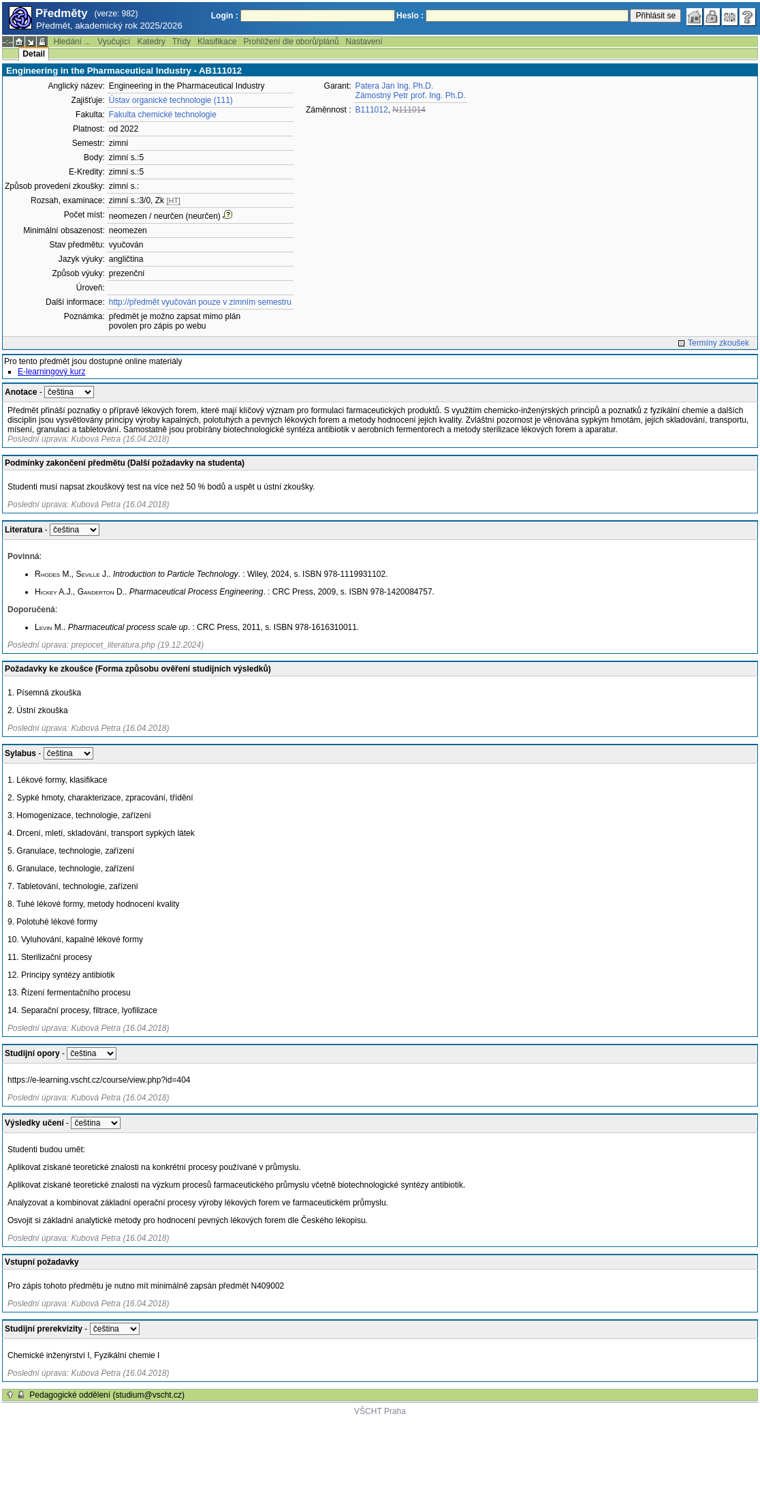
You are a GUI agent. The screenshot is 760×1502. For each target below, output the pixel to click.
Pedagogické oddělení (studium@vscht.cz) (107, 1395)
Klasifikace (216, 41)
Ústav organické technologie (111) (171, 100)
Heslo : (410, 15)
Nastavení (364, 41)
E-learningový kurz (51, 371)
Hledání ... (72, 41)
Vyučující (113, 41)
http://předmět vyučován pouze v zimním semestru (200, 302)
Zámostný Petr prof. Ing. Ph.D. (410, 95)
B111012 (371, 110)
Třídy (181, 41)
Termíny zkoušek (718, 343)
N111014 (409, 110)
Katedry (151, 41)
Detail (33, 54)
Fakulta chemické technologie (163, 114)
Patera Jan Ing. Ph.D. (394, 86)
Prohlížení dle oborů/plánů (290, 41)
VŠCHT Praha (380, 1411)
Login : (224, 15)
